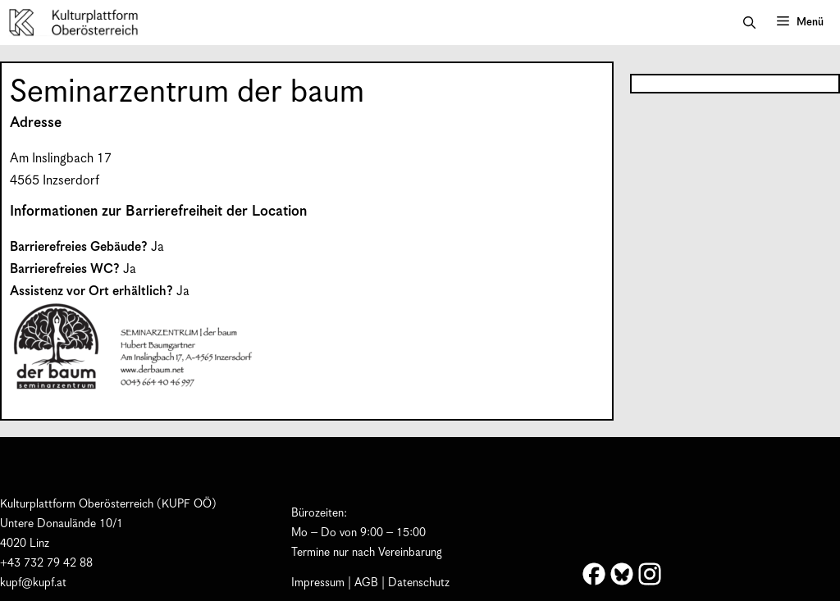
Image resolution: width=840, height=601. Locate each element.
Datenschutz (419, 583)
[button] (749, 23)
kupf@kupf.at (33, 583)
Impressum (318, 583)
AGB (366, 583)
